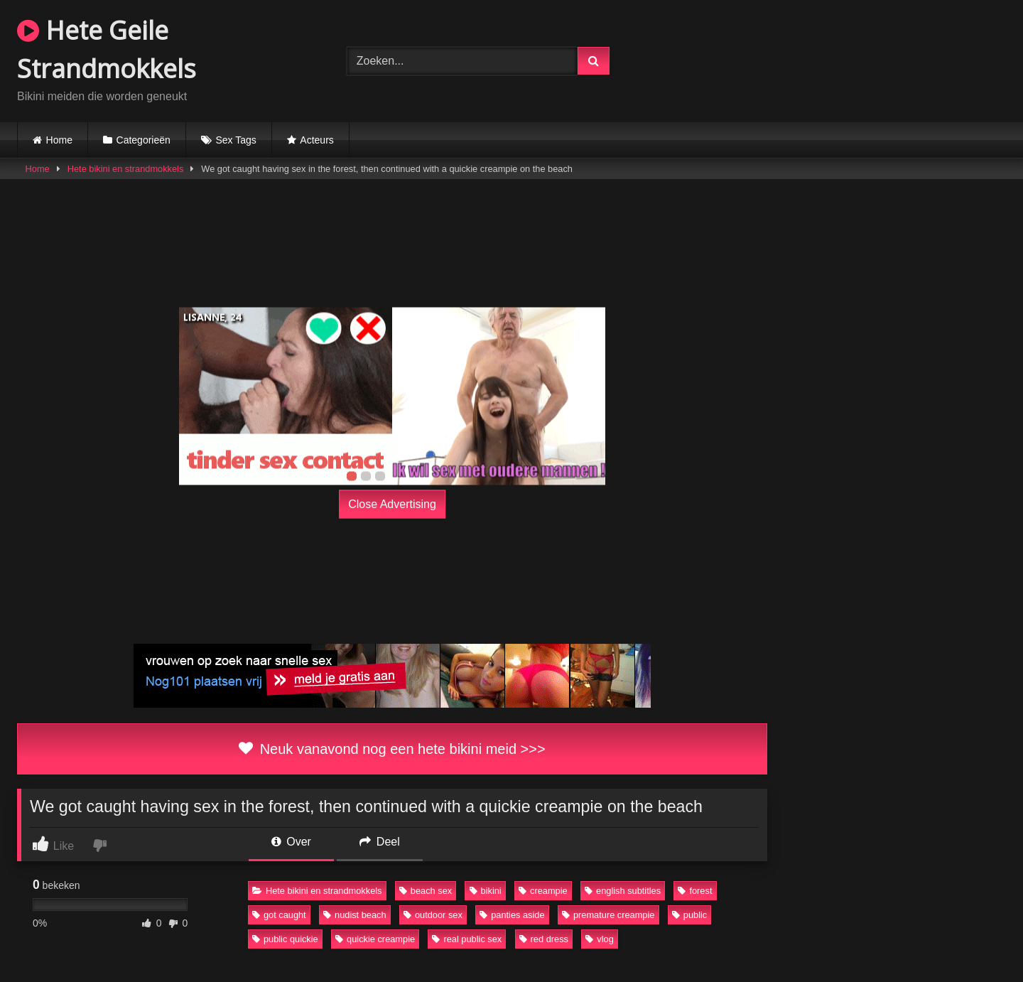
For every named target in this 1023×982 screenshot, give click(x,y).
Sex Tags (235, 140)
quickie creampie (375, 939)
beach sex (425, 890)
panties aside (512, 915)
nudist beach (354, 915)
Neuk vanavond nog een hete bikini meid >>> (392, 749)
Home (59, 140)
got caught (279, 915)
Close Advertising (392, 504)
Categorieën (143, 140)
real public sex (467, 939)
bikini (486, 890)
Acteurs (316, 140)
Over (291, 842)
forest (695, 890)
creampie (543, 890)
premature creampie (608, 915)
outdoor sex (433, 915)
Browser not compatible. (841, 59)
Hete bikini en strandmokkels (125, 168)
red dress (543, 939)
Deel (379, 842)
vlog (599, 939)
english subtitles (623, 890)
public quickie (285, 939)
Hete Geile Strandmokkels (106, 49)
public (689, 915)
